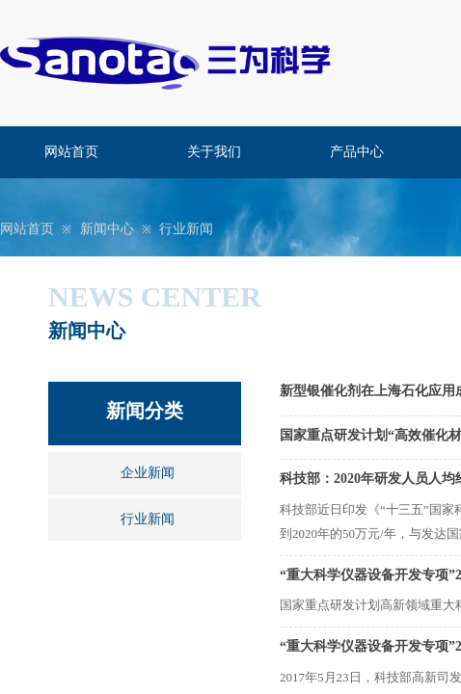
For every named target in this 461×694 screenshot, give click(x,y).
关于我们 (214, 152)
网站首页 (71, 152)
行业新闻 (186, 229)
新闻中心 (107, 229)
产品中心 (357, 152)
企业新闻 (148, 473)
